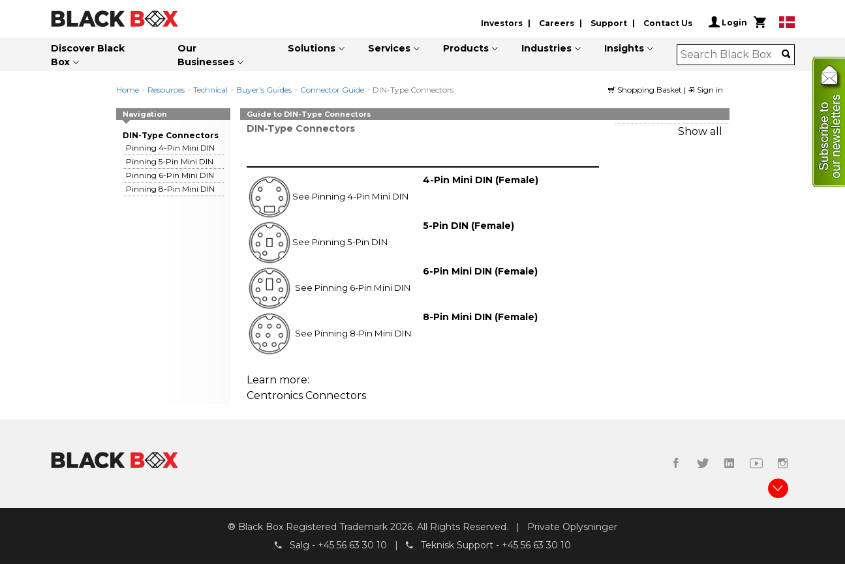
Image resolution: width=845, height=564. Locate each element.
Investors (502, 23)
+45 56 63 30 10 (352, 545)
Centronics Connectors (306, 395)
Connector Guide (332, 90)
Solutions (311, 48)
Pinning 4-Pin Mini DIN (170, 148)
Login (728, 22)
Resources (166, 90)
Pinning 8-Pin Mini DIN (170, 189)
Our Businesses (205, 55)
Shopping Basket (646, 90)
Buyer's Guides (264, 90)
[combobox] (731, 55)
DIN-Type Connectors (171, 135)
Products (466, 48)
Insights (624, 48)
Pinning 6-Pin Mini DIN (170, 175)
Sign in (705, 90)
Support (609, 23)
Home (127, 90)
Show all (700, 131)
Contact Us (667, 23)
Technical (210, 90)
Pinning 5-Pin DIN (350, 242)
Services (389, 48)
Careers (556, 23)
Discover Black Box (88, 55)
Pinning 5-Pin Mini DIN (169, 161)
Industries (546, 48)
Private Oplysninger (572, 527)
